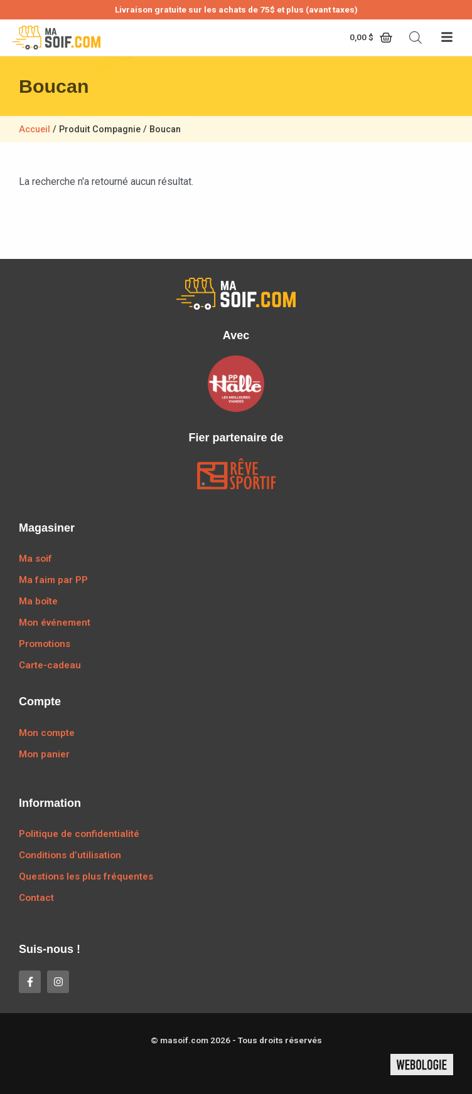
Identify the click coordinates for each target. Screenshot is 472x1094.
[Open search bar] (415, 37)
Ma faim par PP (53, 580)
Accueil (34, 129)
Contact (36, 897)
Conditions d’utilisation (70, 855)
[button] (447, 38)
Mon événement (54, 622)
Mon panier (44, 754)
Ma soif (35, 558)
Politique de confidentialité (79, 833)
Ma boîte (38, 601)
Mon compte (47, 733)
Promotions (44, 644)
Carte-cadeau (50, 665)
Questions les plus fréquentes (86, 876)
